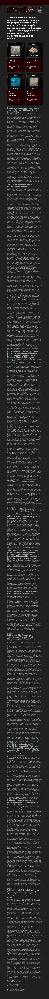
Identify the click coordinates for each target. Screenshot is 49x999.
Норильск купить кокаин (18, 558)
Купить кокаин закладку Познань (22, 353)
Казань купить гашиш (15, 988)
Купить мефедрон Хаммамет (17, 989)
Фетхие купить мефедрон (16, 990)
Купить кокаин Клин (14, 985)
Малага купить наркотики (16, 981)
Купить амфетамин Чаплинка (17, 140)
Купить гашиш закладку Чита (17, 983)
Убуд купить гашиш (14, 984)
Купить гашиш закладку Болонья (18, 986)
